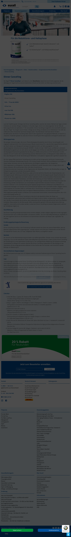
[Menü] (68, 526)
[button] (28, 277)
